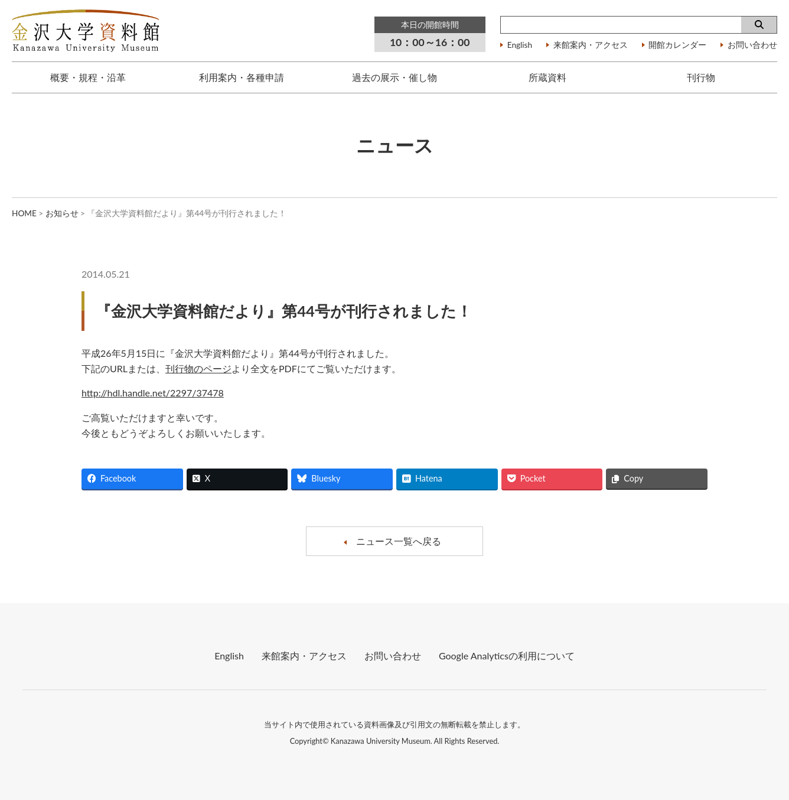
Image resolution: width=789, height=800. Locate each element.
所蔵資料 (547, 77)
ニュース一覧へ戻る (398, 541)
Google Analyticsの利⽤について (507, 655)
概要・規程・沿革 (88, 77)
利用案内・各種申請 (241, 77)
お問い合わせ (752, 45)
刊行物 (701, 77)
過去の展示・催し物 (394, 77)
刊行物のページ (198, 368)
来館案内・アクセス (590, 45)
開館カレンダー (677, 45)
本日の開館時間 (430, 25)
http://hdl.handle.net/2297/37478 (152, 392)
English (519, 45)
